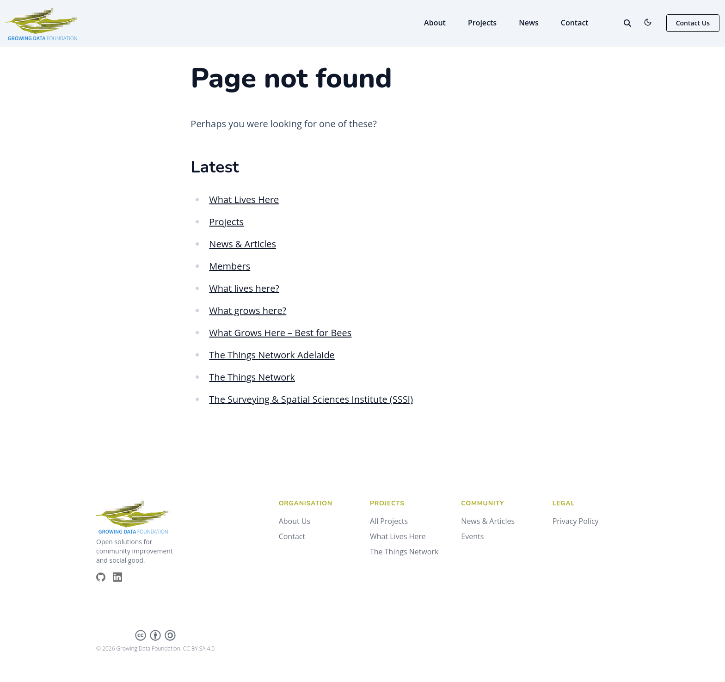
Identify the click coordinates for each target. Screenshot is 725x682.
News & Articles (242, 244)
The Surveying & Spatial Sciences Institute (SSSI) (311, 399)
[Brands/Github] (104, 577)
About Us (295, 521)
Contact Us (693, 22)
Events (472, 536)
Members (229, 266)
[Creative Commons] (155, 635)
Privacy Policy (576, 521)
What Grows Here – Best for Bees (280, 332)
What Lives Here (244, 199)
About (435, 23)
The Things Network (252, 377)
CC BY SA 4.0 (199, 648)
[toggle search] (627, 23)
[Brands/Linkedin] (121, 577)
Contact (575, 23)
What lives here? (244, 288)
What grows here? (247, 310)
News (529, 23)
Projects (482, 23)
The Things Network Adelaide (272, 355)
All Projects (389, 521)
